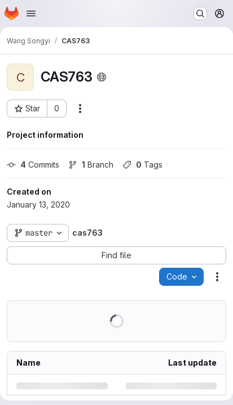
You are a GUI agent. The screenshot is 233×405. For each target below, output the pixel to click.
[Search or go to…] (200, 13)
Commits (33, 164)
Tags (142, 164)
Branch (90, 164)
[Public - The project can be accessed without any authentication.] (101, 77)
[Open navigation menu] (31, 13)
